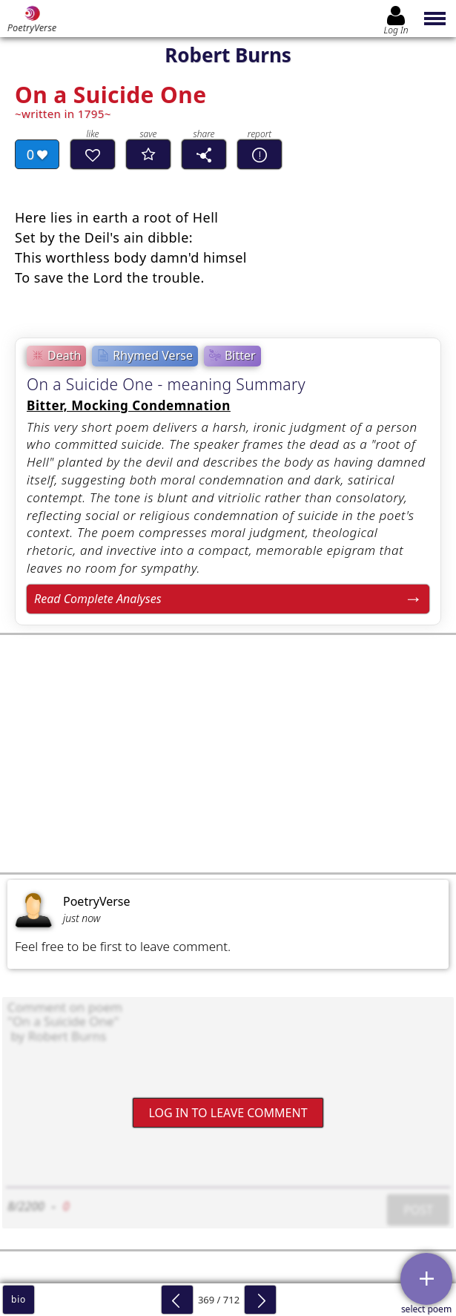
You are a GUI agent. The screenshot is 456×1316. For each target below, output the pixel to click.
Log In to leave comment (227, 1112)
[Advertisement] (228, 753)
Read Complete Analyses (98, 598)
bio (18, 1299)
